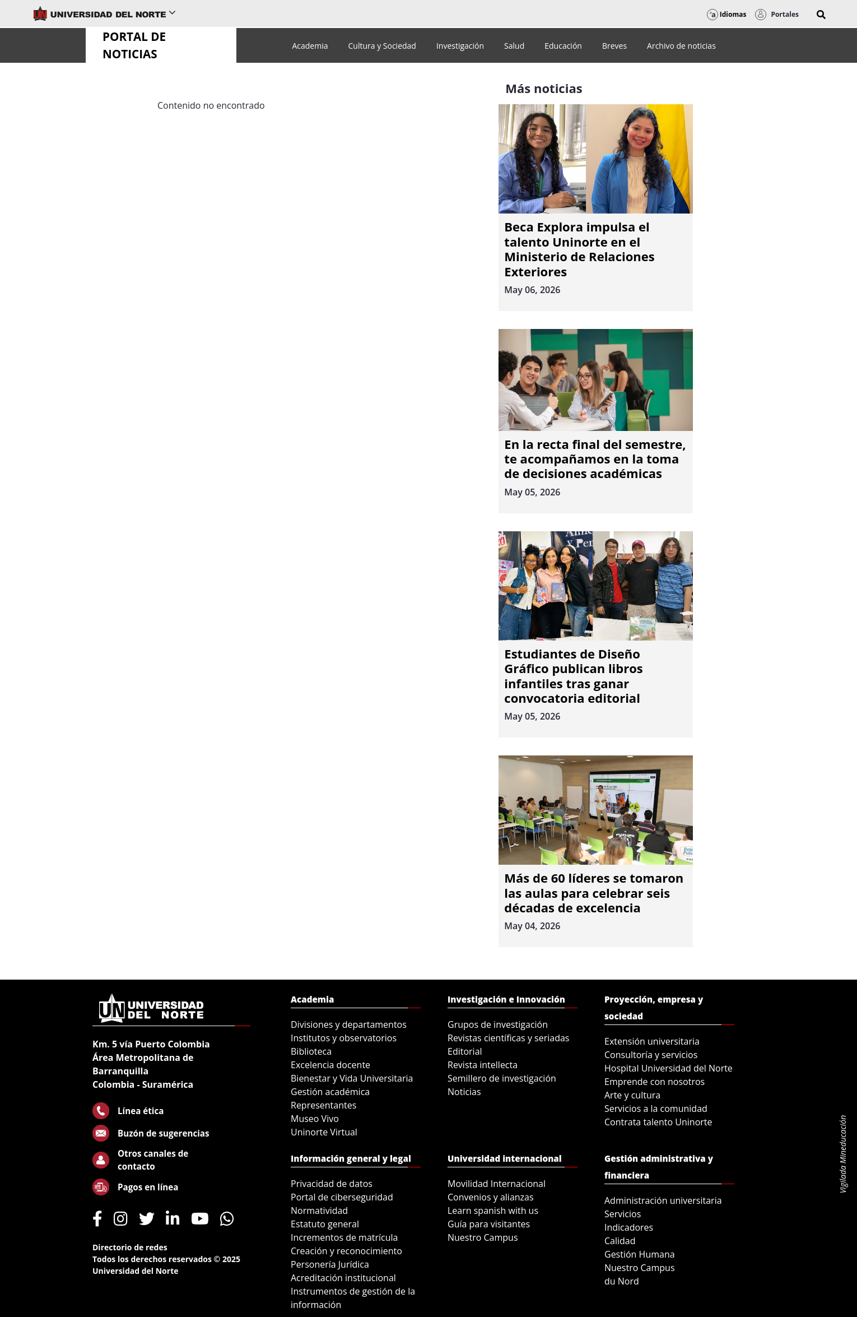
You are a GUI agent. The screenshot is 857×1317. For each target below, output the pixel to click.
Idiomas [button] (727, 14)
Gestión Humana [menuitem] (639, 1254)
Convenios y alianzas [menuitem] (491, 1197)
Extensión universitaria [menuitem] (652, 1041)
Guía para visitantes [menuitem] (489, 1224)
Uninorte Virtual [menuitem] (324, 1132)
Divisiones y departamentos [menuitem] (349, 1024)
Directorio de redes (129, 1247)
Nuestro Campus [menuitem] (483, 1237)
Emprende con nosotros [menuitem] (654, 1081)
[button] (821, 14)
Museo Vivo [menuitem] (315, 1118)
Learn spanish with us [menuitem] (493, 1210)
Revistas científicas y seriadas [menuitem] (508, 1038)
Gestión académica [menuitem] (330, 1092)
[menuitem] (309, 45)
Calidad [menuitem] (620, 1241)
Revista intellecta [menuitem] (483, 1065)
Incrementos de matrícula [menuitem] (344, 1237)
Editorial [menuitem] (465, 1051)
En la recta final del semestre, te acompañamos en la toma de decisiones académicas (595, 458)
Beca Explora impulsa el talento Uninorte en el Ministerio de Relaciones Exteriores (579, 248)
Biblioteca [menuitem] (311, 1051)
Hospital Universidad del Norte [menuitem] (668, 1068)
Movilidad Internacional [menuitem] (497, 1183)
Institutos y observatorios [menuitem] (344, 1038)
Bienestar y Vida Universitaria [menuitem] (352, 1078)
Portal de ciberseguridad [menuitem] (342, 1197)
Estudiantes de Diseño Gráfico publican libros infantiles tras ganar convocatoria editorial (573, 675)
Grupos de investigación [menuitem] (498, 1024)
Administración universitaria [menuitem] (663, 1200)
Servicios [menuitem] (622, 1214)
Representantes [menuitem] (323, 1105)
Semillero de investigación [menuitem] (502, 1078)
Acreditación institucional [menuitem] (343, 1278)
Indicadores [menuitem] (628, 1227)
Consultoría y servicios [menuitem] (650, 1055)
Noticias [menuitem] (464, 1092)
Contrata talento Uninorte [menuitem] (658, 1122)
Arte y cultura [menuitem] (632, 1095)
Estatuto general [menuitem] (325, 1224)
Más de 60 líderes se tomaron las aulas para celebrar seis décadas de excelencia (593, 892)
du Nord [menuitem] (621, 1281)
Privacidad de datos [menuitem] (331, 1183)
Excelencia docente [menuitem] (330, 1065)
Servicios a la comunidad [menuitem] (655, 1108)
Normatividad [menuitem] (319, 1210)
